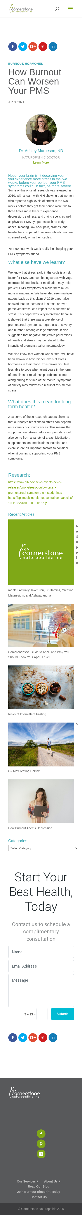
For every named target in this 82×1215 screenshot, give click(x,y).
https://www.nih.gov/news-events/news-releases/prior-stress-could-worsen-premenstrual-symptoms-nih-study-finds (35, 487)
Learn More (41, 162)
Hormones (34, 63)
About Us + (52, 1181)
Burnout (15, 63)
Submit (63, 1014)
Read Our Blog (38, 1186)
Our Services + (27, 1181)
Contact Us (39, 1197)
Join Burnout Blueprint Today (38, 1191)
